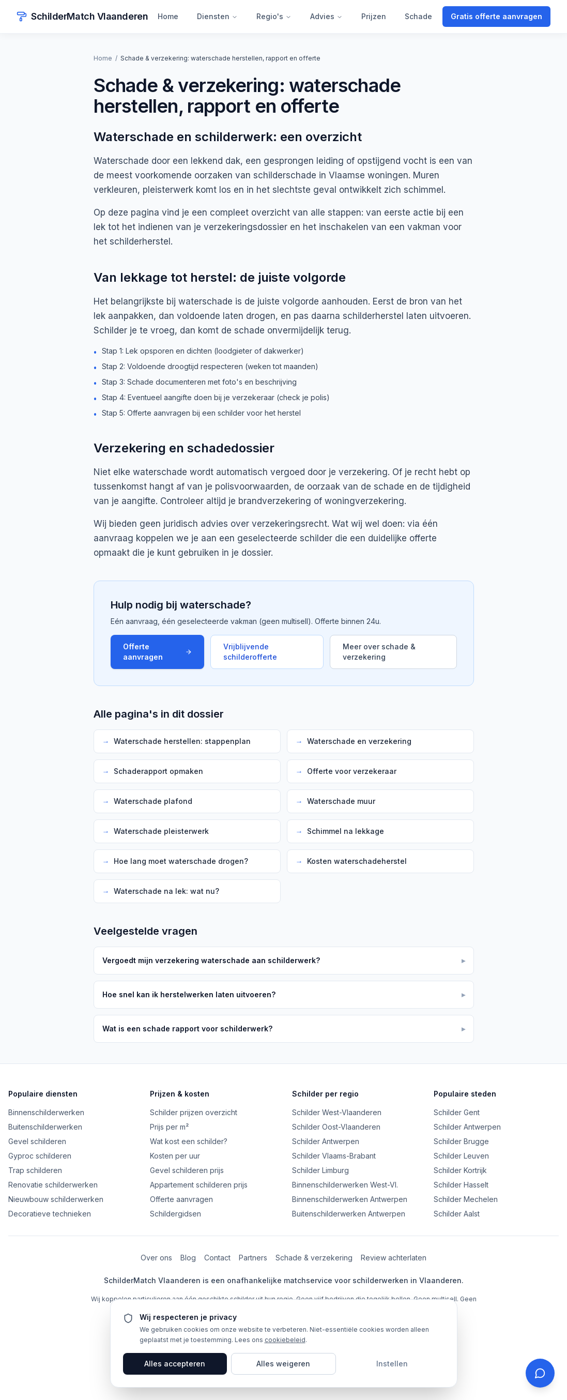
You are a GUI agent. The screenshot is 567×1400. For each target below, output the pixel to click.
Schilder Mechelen (466, 1199)
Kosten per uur (175, 1155)
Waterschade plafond (147, 801)
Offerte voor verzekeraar (346, 771)
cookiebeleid (285, 1340)
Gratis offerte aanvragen (496, 16)
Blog (188, 1257)
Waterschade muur (335, 801)
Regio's (274, 16)
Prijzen (373, 16)
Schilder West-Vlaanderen (336, 1112)
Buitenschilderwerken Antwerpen (348, 1213)
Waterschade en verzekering (353, 741)
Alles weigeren (283, 1363)
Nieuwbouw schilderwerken (55, 1199)
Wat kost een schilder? (188, 1141)
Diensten (217, 16)
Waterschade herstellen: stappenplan (176, 741)
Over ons (156, 1257)
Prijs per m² (169, 1126)
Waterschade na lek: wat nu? (160, 891)
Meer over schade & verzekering (379, 651)
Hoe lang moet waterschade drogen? (175, 861)
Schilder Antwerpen (325, 1141)
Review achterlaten (393, 1257)
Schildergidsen (175, 1213)
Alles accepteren (174, 1363)
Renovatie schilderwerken (53, 1184)
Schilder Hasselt (461, 1184)
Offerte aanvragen (157, 651)
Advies (326, 16)
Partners (253, 1257)
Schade (418, 16)
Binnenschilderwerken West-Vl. (345, 1184)
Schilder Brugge (461, 1141)
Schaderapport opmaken (152, 771)
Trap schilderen (35, 1170)
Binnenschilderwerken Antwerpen (349, 1199)
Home (168, 16)
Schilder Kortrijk (460, 1170)
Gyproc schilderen (39, 1155)
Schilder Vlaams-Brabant (334, 1155)
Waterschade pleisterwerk (155, 831)
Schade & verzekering (314, 1257)
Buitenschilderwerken (45, 1126)
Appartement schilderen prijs (199, 1184)
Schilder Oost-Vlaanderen (336, 1126)
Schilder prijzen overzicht (193, 1112)
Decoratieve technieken (49, 1213)
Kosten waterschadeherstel (351, 861)
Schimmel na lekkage (340, 831)
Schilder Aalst (457, 1213)
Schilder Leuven (461, 1155)
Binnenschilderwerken (46, 1112)
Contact (217, 1257)
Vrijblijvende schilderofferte (250, 651)
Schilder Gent (457, 1112)
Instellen (392, 1363)
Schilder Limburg (320, 1170)
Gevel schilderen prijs (187, 1170)
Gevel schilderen (37, 1141)
